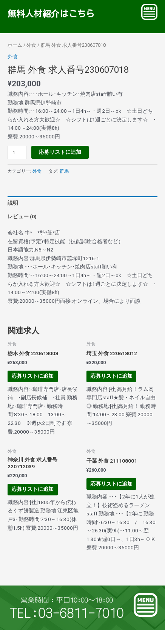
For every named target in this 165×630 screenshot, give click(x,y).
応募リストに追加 (60, 152)
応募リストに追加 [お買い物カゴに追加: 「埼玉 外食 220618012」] (111, 376)
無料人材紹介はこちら (49, 13)
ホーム (15, 45)
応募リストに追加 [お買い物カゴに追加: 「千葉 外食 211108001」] (111, 484)
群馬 (64, 171)
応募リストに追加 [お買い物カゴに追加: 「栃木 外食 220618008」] (32, 376)
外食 (31, 45)
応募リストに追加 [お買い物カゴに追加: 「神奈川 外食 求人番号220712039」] (32, 489)
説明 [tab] (13, 203)
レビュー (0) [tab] (22, 216)
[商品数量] (17, 152)
